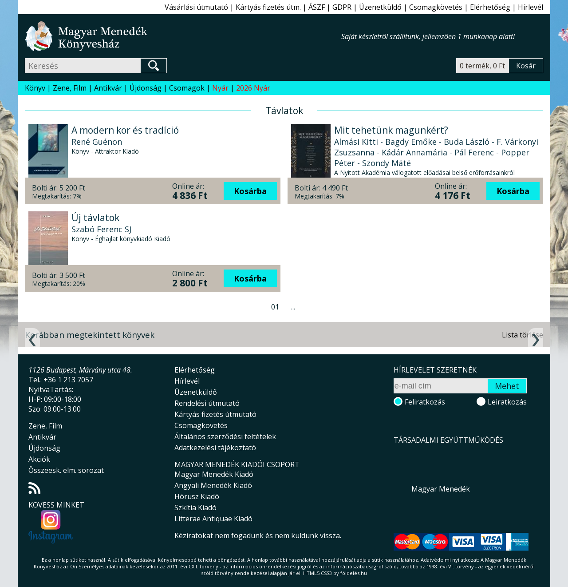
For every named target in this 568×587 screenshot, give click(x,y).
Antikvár (108, 88)
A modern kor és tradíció (125, 130)
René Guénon (96, 141)
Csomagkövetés (435, 7)
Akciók (39, 459)
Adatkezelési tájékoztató (215, 447)
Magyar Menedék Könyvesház (183, 36)
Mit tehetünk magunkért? (391, 130)
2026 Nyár (253, 88)
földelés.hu (353, 573)
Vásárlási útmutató (196, 7)
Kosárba (250, 191)
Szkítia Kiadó (195, 507)
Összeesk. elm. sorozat (66, 470)
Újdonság (146, 88)
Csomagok (187, 88)
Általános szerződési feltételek (225, 436)
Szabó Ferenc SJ (101, 229)
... (293, 307)
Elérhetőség (490, 7)
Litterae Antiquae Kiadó (213, 519)
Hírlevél (530, 7)
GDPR (341, 7)
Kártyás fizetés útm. (268, 7)
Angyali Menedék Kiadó (213, 485)
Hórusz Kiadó (196, 496)
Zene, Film (70, 88)
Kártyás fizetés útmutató (215, 414)
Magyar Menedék (440, 489)
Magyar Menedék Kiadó (213, 474)
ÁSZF (316, 7)
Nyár (220, 88)
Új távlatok (95, 217)
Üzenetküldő (380, 7)
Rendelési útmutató (207, 403)
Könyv (35, 88)
